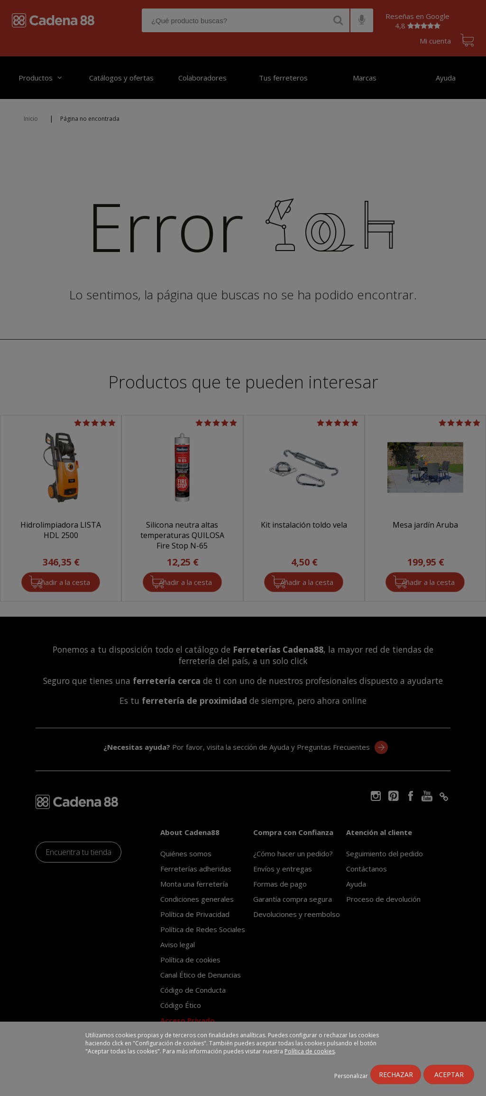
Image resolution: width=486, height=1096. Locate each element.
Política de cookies (309, 1051)
